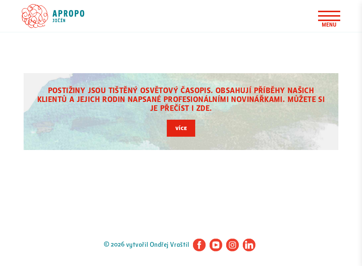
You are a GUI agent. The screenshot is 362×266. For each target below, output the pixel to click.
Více (181, 128)
